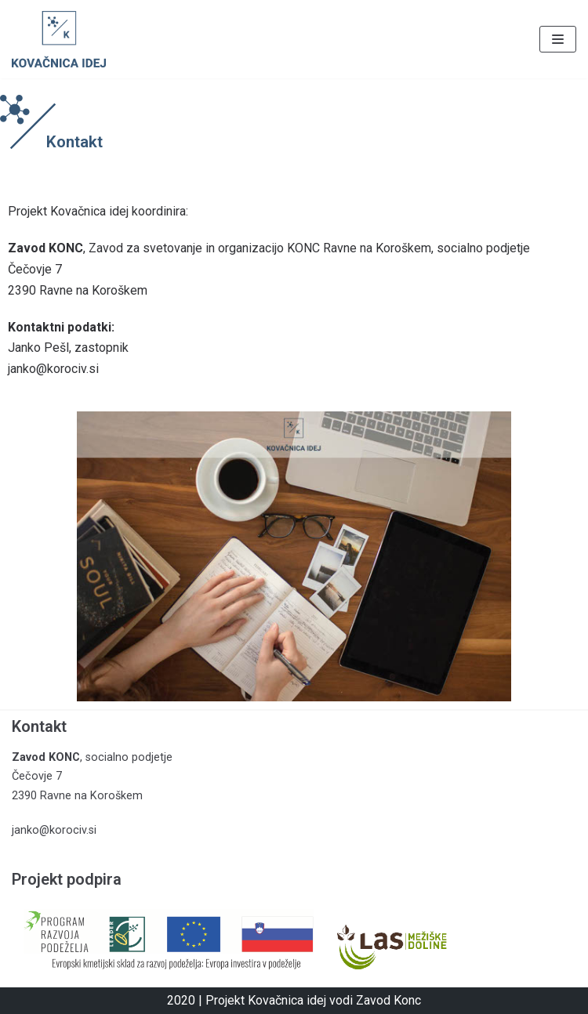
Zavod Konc (388, 1000)
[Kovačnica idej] (59, 39)
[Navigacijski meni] (557, 39)
